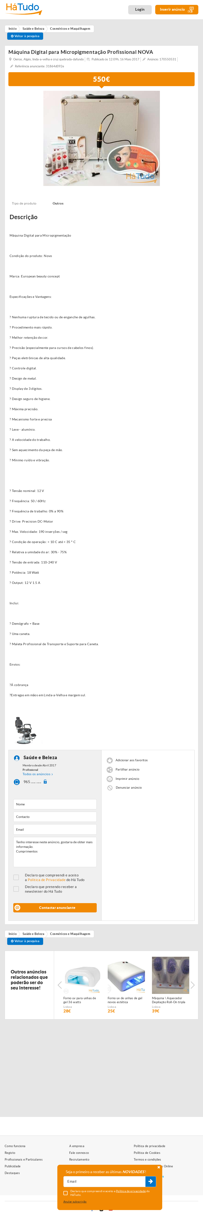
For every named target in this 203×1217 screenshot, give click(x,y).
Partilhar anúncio (128, 769)
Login (140, 9)
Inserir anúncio (177, 10)
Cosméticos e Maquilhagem (70, 934)
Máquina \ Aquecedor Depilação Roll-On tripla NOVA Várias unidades (169, 1000)
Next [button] (192, 985)
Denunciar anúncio (129, 787)
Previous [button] (60, 985)
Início (13, 934)
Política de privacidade (149, 1146)
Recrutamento (79, 1159)
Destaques (12, 1173)
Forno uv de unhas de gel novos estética (125, 1000)
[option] (101, 138)
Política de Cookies (147, 1153)
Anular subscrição (75, 1201)
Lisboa (67, 1006)
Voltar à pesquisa (25, 36)
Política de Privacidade (46, 880)
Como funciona (15, 1146)
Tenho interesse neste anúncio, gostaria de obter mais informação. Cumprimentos (55, 852)
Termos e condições (147, 1159)
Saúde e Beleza (40, 757)
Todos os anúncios (36, 774)
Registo (10, 1153)
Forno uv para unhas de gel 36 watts (79, 1000)
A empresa (76, 1146)
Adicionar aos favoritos (132, 760)
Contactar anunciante (57, 908)
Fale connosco (79, 1153)
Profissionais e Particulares (24, 1159)
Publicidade (13, 1166)
